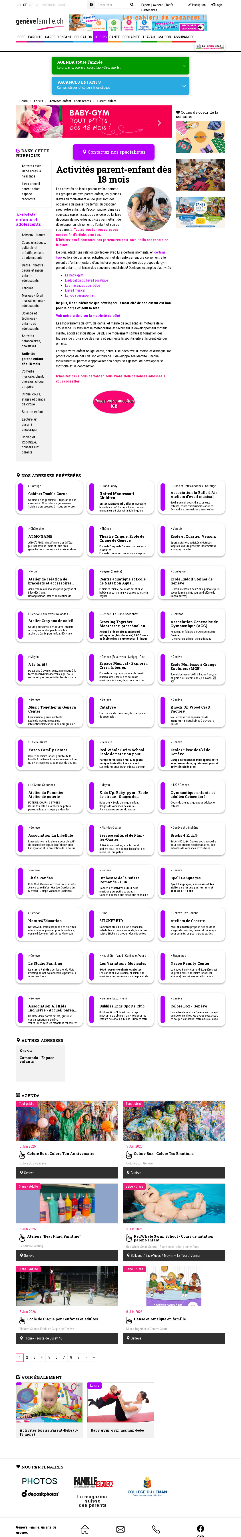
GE (25, 5)
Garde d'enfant (58, 37)
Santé (114, 37)
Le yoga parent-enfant (80, 295)
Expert (145, 5)
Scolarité (131, 37)
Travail (149, 37)
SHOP (62, 5)
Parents (35, 37)
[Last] (93, 1358)
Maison (164, 37)
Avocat (158, 5)
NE (31, 5)
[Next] (85, 1358)
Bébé (21, 37)
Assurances (184, 37)
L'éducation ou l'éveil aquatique (87, 280)
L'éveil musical (75, 290)
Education (83, 37)
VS (37, 5)
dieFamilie (49, 5)
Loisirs (101, 37)
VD (19, 5)
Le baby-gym (74, 275)
